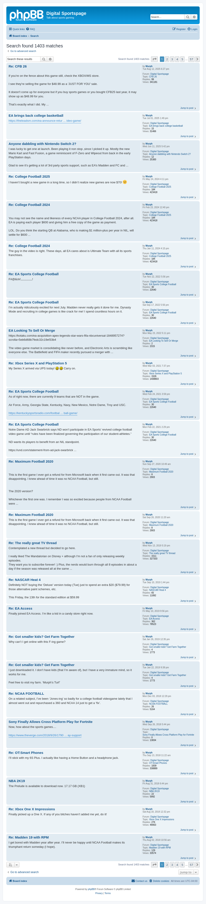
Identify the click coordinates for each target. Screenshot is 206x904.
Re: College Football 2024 (29, 205)
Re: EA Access (20, 608)
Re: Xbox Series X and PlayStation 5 (38, 363)
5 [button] (182, 59)
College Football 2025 (160, 187)
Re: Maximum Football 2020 (31, 461)
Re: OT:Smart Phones (26, 753)
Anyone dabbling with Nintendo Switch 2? (170, 154)
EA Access (154, 618)
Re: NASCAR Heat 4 (25, 580)
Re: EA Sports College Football (34, 274)
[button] (154, 59)
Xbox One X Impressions (161, 819)
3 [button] (172, 59)
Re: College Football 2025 (29, 176)
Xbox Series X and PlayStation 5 (165, 373)
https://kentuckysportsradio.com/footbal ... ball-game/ (43, 413)
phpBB (91, 889)
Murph (149, 66)
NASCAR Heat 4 (157, 590)
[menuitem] (30, 29)
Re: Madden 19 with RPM (29, 837)
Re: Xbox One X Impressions (32, 809)
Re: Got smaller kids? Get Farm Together (41, 636)
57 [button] (191, 59)
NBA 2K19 (154, 791)
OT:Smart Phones (158, 763)
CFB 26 (153, 76)
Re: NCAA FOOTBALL (26, 693)
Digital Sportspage (159, 74)
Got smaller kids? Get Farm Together (167, 647)
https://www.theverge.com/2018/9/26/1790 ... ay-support (45, 735)
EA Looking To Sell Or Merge (163, 341)
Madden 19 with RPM (160, 847)
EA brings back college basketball (166, 126)
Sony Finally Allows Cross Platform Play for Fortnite (168, 735)
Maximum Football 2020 (161, 472)
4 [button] (177, 59)
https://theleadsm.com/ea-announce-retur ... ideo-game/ (45, 120)
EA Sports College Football (162, 284)
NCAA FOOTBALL (158, 704)
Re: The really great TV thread (33, 543)
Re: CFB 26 (18, 66)
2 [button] (167, 59)
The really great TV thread (162, 553)
